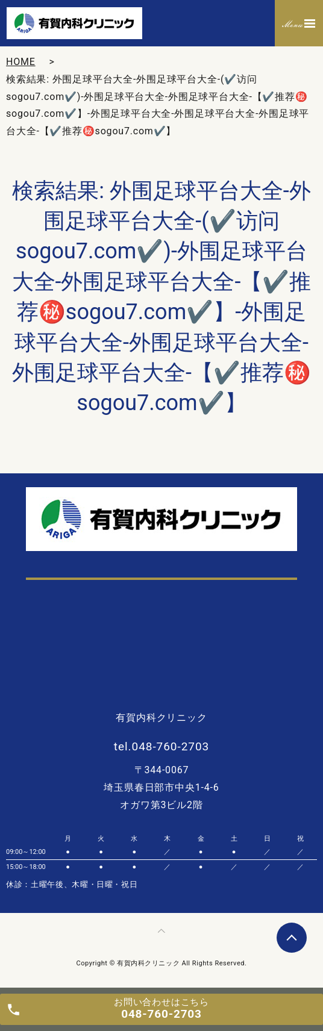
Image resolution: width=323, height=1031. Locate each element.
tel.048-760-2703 (161, 746)
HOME (21, 61)
